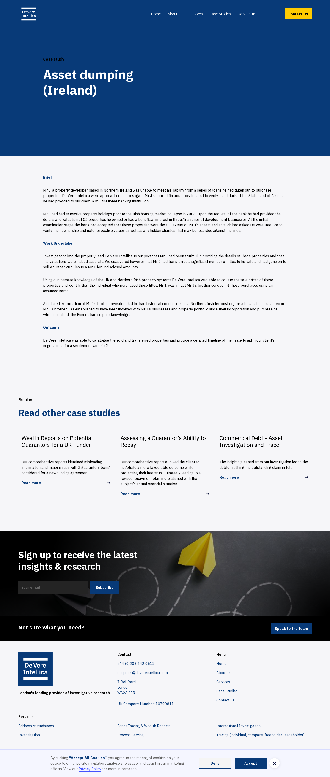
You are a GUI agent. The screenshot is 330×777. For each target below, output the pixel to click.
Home (156, 14)
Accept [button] (250, 763)
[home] (28, 14)
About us (223, 672)
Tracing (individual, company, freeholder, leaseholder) (260, 735)
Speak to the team (291, 628)
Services (196, 14)
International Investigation (238, 725)
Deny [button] (215, 763)
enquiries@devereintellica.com (142, 672)
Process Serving (130, 735)
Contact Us (298, 14)
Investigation (29, 735)
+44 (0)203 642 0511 (135, 663)
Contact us (225, 700)
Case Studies (220, 14)
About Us (175, 14)
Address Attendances (36, 725)
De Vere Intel (248, 14)
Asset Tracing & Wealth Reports (143, 725)
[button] (275, 763)
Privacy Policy (90, 768)
